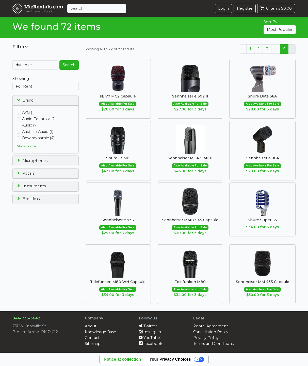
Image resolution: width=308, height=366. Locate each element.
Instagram (151, 332)
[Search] (96, 8)
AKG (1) (28, 112)
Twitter (148, 326)
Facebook (150, 343)
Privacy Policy (206, 337)
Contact (92, 337)
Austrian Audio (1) (37, 131)
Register (244, 8)
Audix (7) (30, 125)
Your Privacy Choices (170, 359)
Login (223, 8)
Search (69, 65)
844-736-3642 (26, 318)
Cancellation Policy (210, 332)
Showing (20, 78)
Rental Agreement (210, 326)
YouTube (149, 337)
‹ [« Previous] (242, 49)
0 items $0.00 (276, 8)
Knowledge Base (100, 332)
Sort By (270, 22)
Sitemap (93, 343)
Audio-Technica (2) (39, 119)
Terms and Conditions (213, 343)
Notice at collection (122, 359)
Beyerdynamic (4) (38, 138)
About (90, 326)
